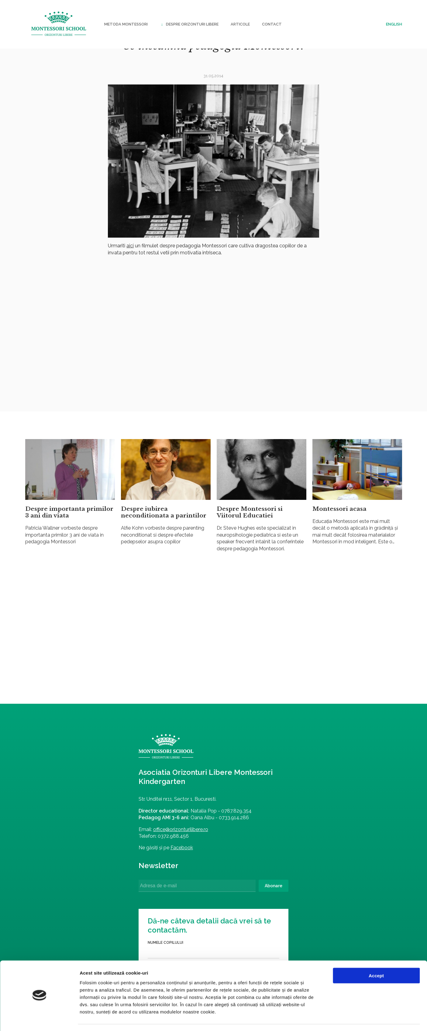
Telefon (237, 838)
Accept (376, 958)
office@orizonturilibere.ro (111, 835)
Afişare (304, 1019)
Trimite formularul (289, 892)
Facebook (112, 854)
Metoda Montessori (126, 24)
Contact (272, 24)
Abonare (192, 892)
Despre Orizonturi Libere (189, 24)
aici (130, 246)
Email (234, 862)
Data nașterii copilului (253, 791)
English (394, 24)
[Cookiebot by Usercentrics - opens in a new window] (39, 1019)
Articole (240, 24)
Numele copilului (246, 768)
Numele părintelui (247, 815)
